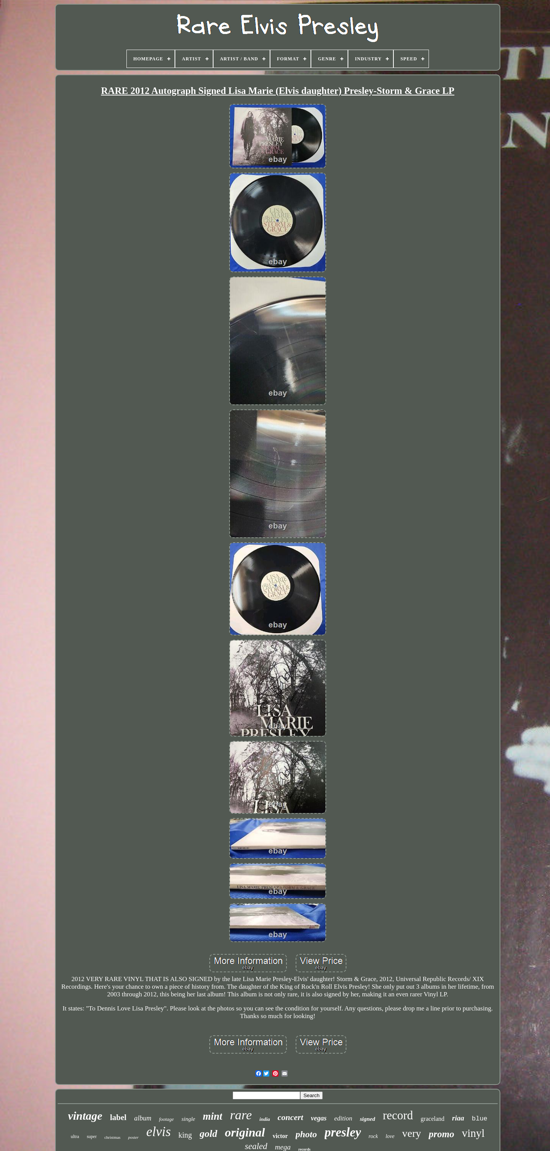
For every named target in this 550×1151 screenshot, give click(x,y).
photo (306, 1134)
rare (241, 1115)
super (92, 1136)
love (389, 1136)
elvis (158, 1131)
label (118, 1117)
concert (290, 1117)
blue (479, 1118)
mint (212, 1116)
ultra (75, 1136)
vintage (85, 1115)
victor (280, 1136)
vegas (319, 1118)
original (245, 1132)
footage (166, 1119)
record (398, 1115)
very (411, 1133)
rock (373, 1136)
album (142, 1118)
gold (208, 1133)
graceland (432, 1118)
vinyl (473, 1133)
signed (367, 1119)
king (185, 1135)
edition (343, 1118)
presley (343, 1132)
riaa (458, 1118)
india (264, 1119)
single (188, 1119)
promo (441, 1134)
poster (133, 1137)
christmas (112, 1137)
